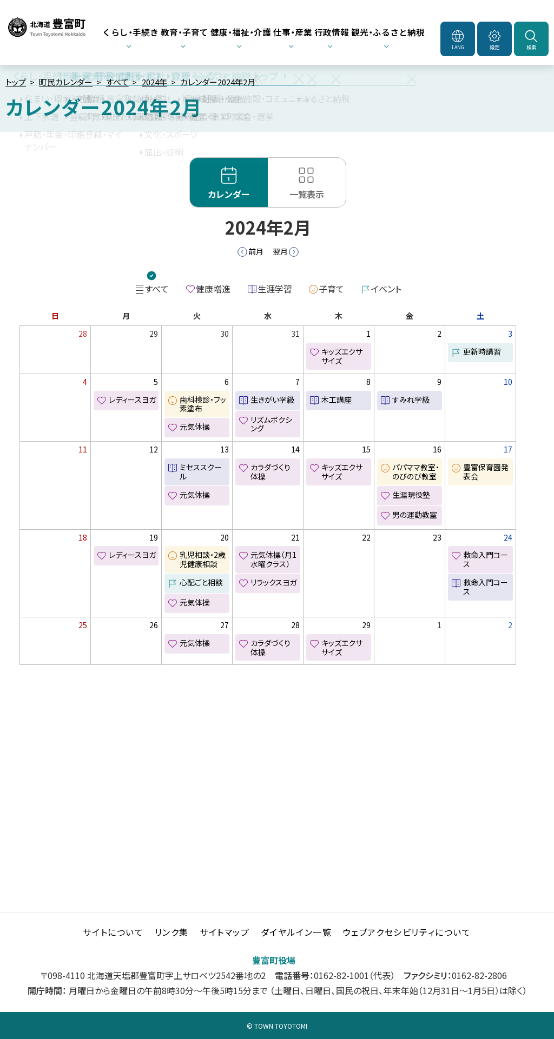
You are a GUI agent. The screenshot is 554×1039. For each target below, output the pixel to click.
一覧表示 (306, 194)
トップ (15, 82)
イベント (386, 288)
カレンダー (228, 194)
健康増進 (213, 288)
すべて (117, 82)
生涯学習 (275, 288)
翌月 (280, 251)
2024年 (154, 82)
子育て (331, 288)
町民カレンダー (66, 82)
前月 (255, 251)
